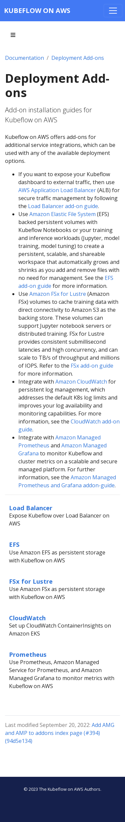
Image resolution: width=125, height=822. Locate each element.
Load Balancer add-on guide (63, 206)
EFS (14, 544)
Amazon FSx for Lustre (57, 293)
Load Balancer (30, 508)
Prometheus (28, 654)
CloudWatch (27, 618)
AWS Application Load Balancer (57, 190)
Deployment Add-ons (77, 57)
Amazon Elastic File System (62, 214)
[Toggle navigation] (113, 10)
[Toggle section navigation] (13, 35)
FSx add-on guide (92, 365)
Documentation (24, 57)
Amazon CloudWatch (81, 381)
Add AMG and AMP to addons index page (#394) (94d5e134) (59, 733)
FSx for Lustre (31, 581)
